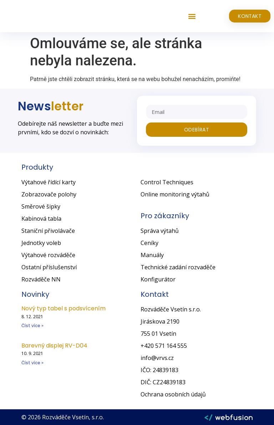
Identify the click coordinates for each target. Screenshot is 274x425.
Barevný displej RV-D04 (54, 345)
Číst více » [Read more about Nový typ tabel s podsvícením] (32, 325)
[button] (192, 16)
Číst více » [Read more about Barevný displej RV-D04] (32, 363)
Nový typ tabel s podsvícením (63, 308)
